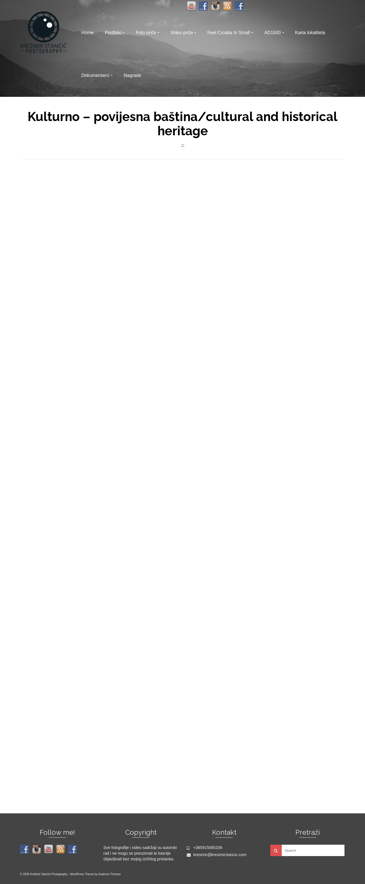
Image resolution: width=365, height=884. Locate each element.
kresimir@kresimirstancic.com (216, 854)
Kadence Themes (109, 874)
